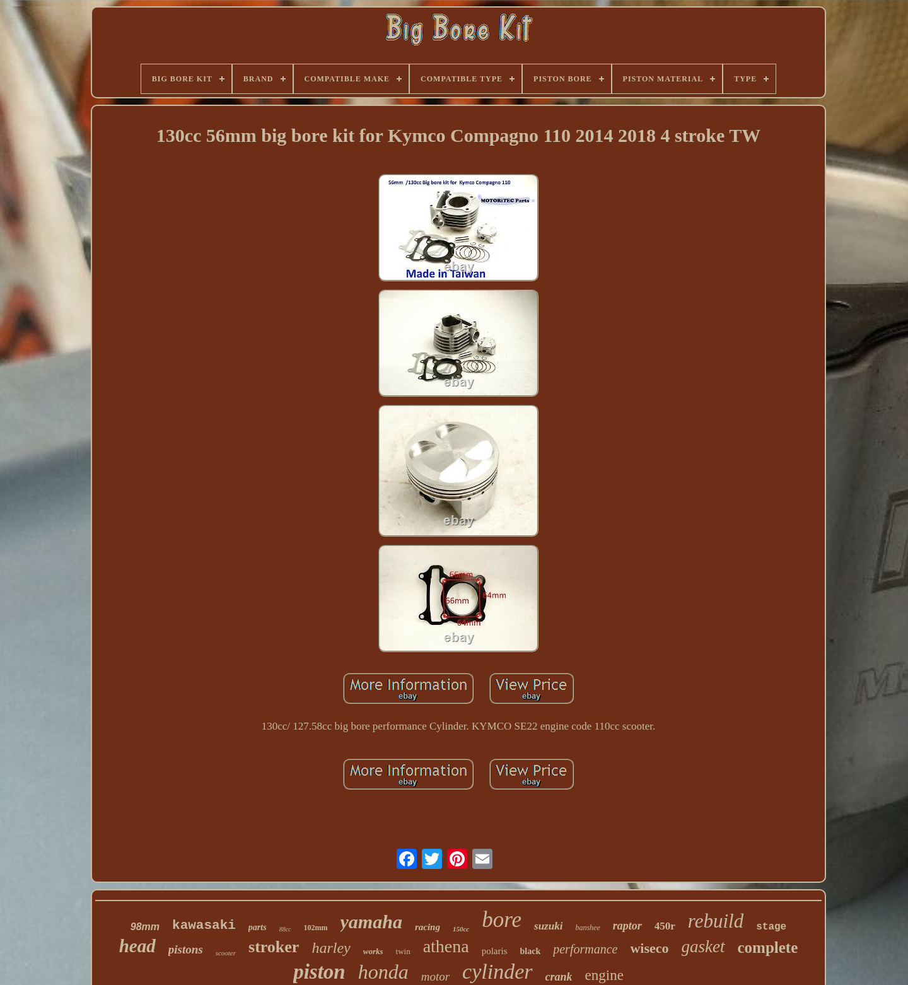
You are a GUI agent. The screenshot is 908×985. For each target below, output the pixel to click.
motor (435, 976)
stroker (273, 947)
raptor (627, 925)
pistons (185, 949)
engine (604, 975)
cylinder (497, 971)
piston (319, 971)
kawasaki (204, 925)
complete (768, 947)
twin (403, 951)
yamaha (371, 921)
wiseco (649, 948)
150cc (461, 929)
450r (665, 926)
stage (771, 927)
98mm (145, 926)
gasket (703, 946)
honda (383, 971)
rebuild (715, 921)
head (137, 946)
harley (330, 948)
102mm (316, 927)
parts (257, 927)
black (530, 951)
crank (559, 976)
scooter (226, 953)
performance (585, 949)
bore (501, 919)
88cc (285, 929)
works (373, 951)
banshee (587, 927)
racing (427, 927)
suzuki (548, 926)
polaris (495, 951)
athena (446, 946)
